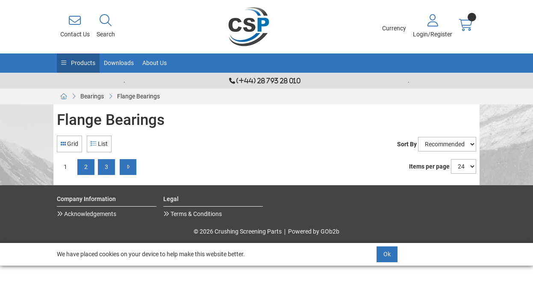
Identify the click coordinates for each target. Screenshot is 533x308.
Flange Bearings (138, 96)
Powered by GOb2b (313, 231)
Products (82, 62)
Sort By (407, 144)
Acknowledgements (89, 213)
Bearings (92, 96)
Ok (387, 254)
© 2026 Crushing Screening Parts (238, 231)
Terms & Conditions (195, 213)
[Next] (128, 167)
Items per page (429, 166)
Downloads (119, 62)
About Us (154, 62)
